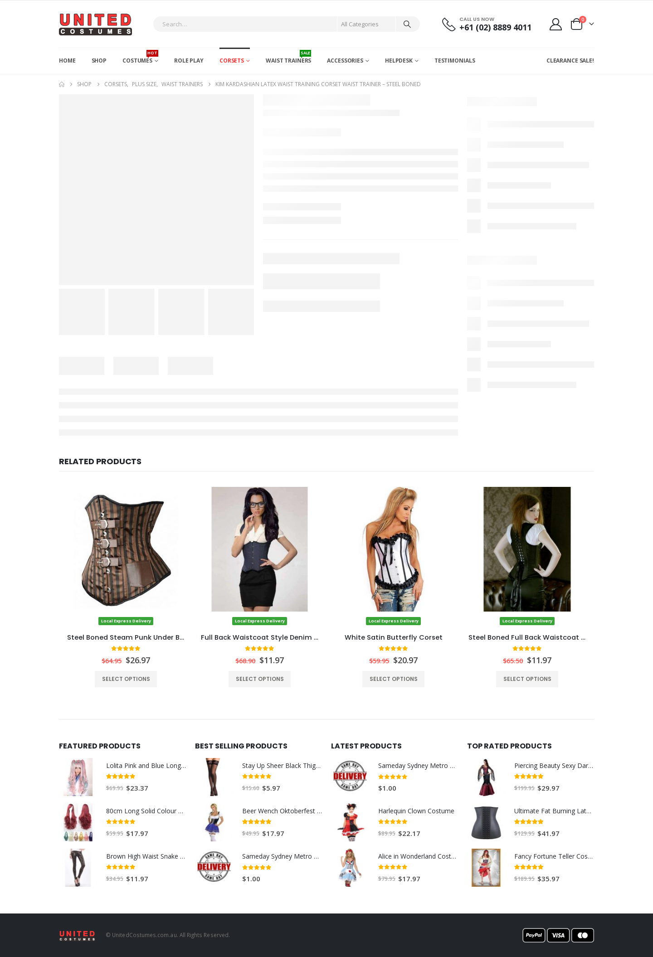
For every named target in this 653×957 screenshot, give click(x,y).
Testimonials (454, 60)
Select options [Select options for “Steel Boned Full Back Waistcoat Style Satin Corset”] (527, 679)
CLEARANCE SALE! (570, 60)
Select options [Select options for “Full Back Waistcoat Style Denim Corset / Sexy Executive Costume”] (260, 679)
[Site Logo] (95, 24)
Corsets (231, 60)
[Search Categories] (366, 24)
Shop (99, 60)
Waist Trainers (288, 57)
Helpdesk (399, 60)
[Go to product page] (125, 556)
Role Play (189, 60)
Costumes (140, 57)
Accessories (345, 60)
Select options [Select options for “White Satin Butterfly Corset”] (394, 679)
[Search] (407, 24)
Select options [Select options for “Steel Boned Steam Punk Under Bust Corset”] (126, 679)
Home (67, 60)
